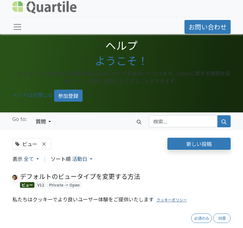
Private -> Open (64, 184)
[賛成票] (23, 192)
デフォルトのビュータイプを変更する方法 (80, 176)
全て (29, 158)
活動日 (80, 158)
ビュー (27, 184)
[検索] (224, 121)
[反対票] (32, 192)
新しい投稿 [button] (199, 144)
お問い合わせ (208, 26)
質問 (41, 121)
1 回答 (133, 224)
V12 (40, 184)
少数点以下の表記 (45, 207)
